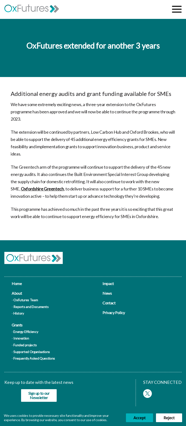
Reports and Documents (30, 307)
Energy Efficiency (25, 332)
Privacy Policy (113, 312)
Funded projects (25, 345)
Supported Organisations (31, 352)
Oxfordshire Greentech (42, 190)
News (107, 293)
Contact (108, 303)
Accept (139, 417)
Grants (17, 325)
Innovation (21, 338)
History (18, 313)
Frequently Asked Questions (34, 358)
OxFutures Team (25, 300)
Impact (108, 283)
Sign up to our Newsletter (39, 395)
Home (17, 283)
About (17, 293)
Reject (169, 417)
